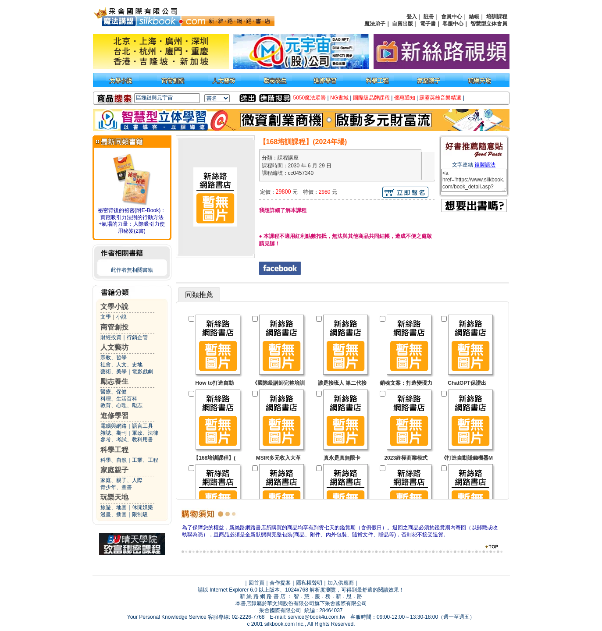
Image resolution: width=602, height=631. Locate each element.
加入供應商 (341, 583)
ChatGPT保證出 (467, 383)
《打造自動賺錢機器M (467, 458)
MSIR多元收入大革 (278, 458)
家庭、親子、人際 (121, 480)
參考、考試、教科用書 (126, 439)
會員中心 (451, 17)
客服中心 (452, 24)
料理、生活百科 (118, 399)
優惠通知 (404, 98)
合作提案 (280, 583)
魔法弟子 (374, 24)
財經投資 (110, 337)
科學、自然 (113, 460)
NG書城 (339, 98)
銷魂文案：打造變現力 (406, 383)
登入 (411, 17)
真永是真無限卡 (342, 458)
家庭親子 (114, 470)
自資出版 (402, 24)
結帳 (474, 17)
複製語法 (484, 165)
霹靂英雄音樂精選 (440, 98)
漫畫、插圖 (113, 514)
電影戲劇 (142, 372)
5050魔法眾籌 (309, 98)
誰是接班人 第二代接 (342, 383)
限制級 (140, 514)
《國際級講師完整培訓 (278, 383)
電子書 (428, 24)
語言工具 (142, 426)
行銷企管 (137, 337)
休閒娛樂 (142, 507)
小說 (121, 317)
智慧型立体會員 (488, 24)
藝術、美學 (113, 372)
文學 (105, 317)
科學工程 (114, 450)
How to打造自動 (214, 383)
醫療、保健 (113, 392)
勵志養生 (114, 381)
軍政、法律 (145, 433)
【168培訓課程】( (214, 458)
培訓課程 (496, 17)
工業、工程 (145, 460)
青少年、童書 (116, 487)
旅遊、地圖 (113, 507)
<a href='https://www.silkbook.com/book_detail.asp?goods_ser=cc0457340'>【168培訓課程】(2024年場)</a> (473, 180)
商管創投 (114, 327)
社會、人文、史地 (121, 365)
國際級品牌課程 (371, 98)
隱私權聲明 (309, 583)
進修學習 (114, 415)
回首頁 (256, 583)
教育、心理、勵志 (121, 405)
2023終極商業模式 (405, 458)
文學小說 (114, 306)
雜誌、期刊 (113, 433)
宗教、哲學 (113, 357)
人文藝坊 (114, 347)
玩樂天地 (114, 497)
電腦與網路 (113, 426)
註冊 (429, 17)
